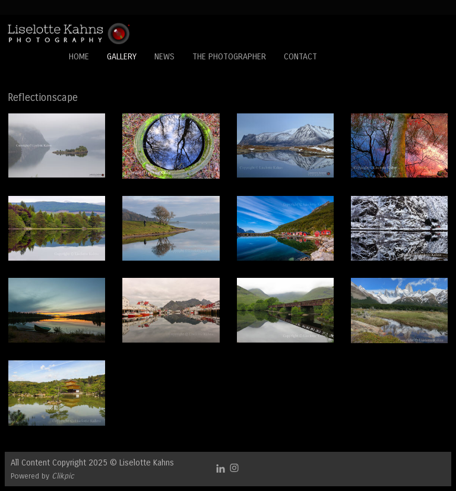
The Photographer (229, 57)
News (164, 57)
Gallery (122, 57)
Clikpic (63, 475)
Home (79, 57)
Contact (300, 57)
